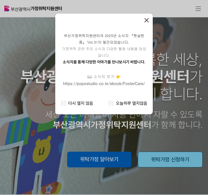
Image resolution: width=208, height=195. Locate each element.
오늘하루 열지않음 (127, 103)
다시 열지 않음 (77, 103)
